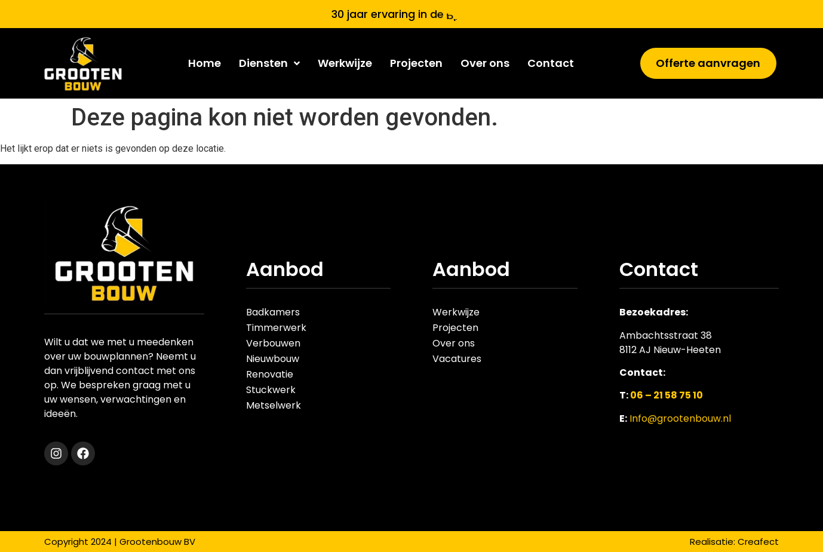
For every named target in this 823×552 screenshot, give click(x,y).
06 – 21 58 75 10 (666, 395)
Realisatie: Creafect (734, 541)
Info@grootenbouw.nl (680, 418)
